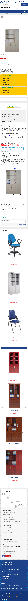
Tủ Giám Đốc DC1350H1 (14, 477)
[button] (2, 40)
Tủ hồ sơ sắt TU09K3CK (14, 299)
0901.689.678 (6, 90)
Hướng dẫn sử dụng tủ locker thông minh (10, 541)
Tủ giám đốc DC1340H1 (14, 443)
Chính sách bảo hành (7, 527)
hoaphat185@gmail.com (10, 551)
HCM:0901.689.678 (8, 598)
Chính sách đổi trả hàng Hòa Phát (9, 530)
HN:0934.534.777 (8, 596)
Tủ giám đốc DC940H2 (14, 410)
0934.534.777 (6, 82)
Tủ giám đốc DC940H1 (14, 377)
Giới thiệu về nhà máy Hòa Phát (9, 512)
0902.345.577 (16, 598)
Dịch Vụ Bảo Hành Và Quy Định (9, 532)
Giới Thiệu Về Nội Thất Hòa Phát (9, 517)
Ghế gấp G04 (14, 337)
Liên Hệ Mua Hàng (6, 514)
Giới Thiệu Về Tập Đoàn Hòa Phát (9, 519)
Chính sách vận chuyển (7, 529)
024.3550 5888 (6, 78)
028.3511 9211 (6, 92)
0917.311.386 (6, 84)
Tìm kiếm (24, 4)
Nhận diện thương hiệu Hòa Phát (9, 516)
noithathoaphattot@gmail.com (9, 581)
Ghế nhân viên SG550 (14, 261)
